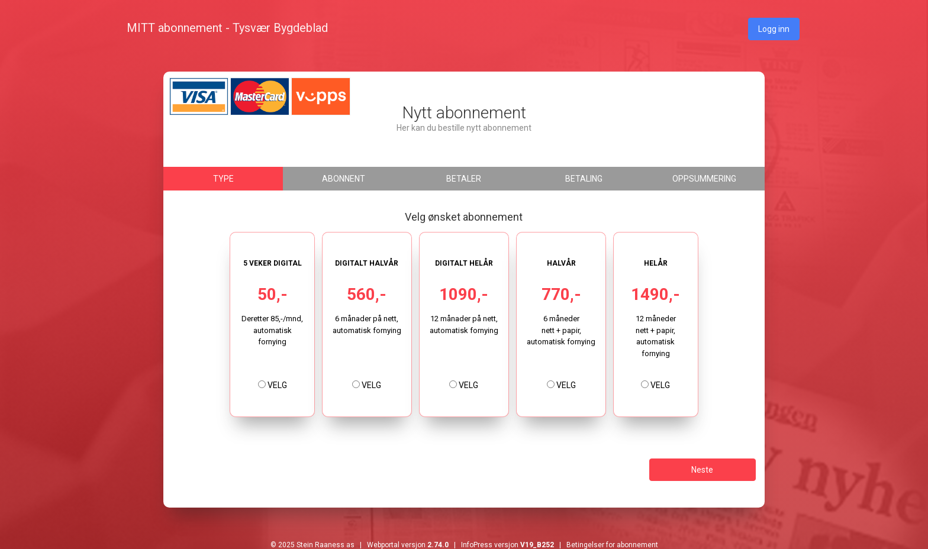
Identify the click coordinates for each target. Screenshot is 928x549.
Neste (702, 469)
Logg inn (774, 29)
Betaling (583, 178)
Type (223, 178)
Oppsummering (704, 178)
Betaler (463, 178)
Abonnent (343, 178)
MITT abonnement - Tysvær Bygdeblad (227, 28)
